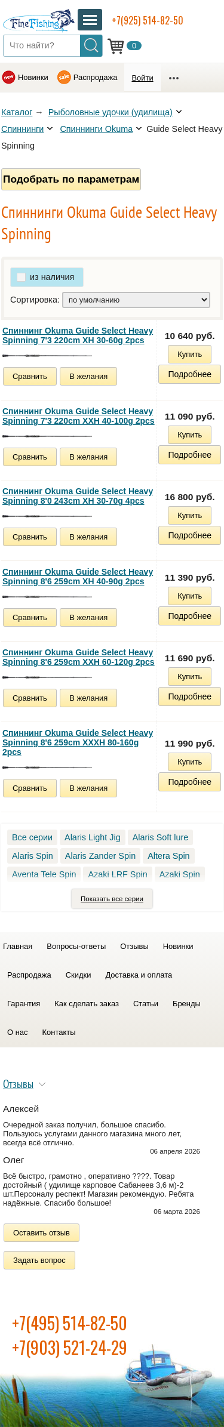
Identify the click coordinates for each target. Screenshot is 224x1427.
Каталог (16, 112)
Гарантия (23, 1003)
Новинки (33, 77)
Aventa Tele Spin (44, 874)
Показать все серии (112, 898)
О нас (17, 1032)
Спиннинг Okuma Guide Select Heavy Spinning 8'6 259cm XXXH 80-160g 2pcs (77, 742)
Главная (17, 946)
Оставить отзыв (41, 1232)
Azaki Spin (179, 874)
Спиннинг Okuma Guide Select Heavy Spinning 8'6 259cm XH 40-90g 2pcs (77, 576)
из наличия (52, 277)
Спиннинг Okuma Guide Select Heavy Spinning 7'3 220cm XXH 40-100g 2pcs (78, 416)
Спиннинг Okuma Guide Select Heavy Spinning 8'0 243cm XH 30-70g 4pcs (77, 496)
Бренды (187, 1003)
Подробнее (189, 374)
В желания (88, 376)
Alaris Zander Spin (100, 856)
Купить (189, 354)
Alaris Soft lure (161, 837)
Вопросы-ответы (76, 946)
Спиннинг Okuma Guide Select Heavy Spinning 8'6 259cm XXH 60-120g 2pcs (78, 657)
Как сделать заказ (86, 1003)
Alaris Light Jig (93, 837)
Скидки (78, 974)
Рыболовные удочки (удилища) (110, 112)
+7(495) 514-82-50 (69, 1323)
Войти (142, 77)
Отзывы (134, 946)
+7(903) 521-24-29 (69, 1347)
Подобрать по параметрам (71, 179)
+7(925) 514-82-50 (147, 20)
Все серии (32, 837)
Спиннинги (22, 129)
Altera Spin (168, 856)
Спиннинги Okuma (96, 129)
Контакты (59, 1032)
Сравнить (30, 376)
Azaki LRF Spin (117, 874)
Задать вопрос (39, 1260)
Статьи (145, 1003)
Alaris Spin (32, 856)
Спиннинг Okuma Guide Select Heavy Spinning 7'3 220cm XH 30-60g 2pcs (77, 335)
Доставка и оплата (138, 974)
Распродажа (95, 77)
